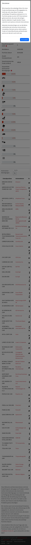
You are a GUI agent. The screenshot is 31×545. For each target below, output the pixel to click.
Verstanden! (24, 39)
